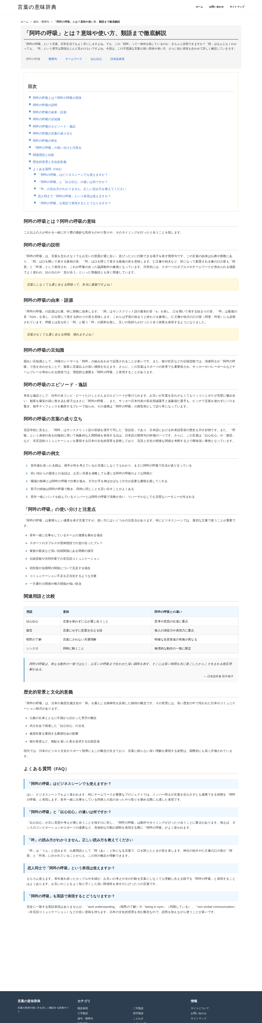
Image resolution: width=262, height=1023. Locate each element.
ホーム (199, 6)
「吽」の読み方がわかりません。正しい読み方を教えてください (82, 189)
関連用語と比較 (43, 155)
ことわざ (138, 1018)
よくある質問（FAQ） (48, 169)
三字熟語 (82, 1013)
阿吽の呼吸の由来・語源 (49, 112)
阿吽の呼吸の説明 (45, 105)
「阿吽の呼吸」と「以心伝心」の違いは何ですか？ (73, 182)
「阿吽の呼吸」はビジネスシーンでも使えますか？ (73, 174)
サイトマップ (237, 6)
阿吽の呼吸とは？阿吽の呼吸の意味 (57, 97)
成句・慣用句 (41, 21)
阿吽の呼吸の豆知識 (46, 119)
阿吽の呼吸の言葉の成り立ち (52, 133)
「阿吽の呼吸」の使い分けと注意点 (57, 147)
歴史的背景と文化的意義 (49, 162)
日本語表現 (117, 59)
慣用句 (53, 59)
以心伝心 (96, 59)
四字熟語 (138, 1013)
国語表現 (82, 1008)
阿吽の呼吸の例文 (45, 140)
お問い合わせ (216, 6)
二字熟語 (138, 1008)
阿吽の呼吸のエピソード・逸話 (54, 126)
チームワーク (73, 59)
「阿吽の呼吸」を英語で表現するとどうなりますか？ (74, 203)
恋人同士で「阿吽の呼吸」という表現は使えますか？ (74, 196)
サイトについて (200, 1008)
